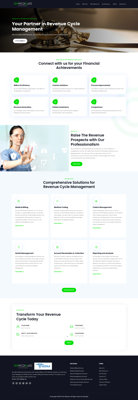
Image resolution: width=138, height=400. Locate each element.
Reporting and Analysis (103, 253)
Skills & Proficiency (22, 85)
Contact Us (122, 4)
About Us (102, 368)
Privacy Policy (103, 379)
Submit (69, 343)
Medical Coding (61, 207)
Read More (76, 164)
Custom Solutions (60, 85)
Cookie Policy (103, 385)
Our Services (102, 373)
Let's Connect (20, 41)
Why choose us (94, 4)
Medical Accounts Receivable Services (81, 379)
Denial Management (24, 253)
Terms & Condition (104, 382)
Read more (19, 225)
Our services (106, 4)
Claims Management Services (78, 373)
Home (78, 4)
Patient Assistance (60, 107)
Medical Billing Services (77, 368)
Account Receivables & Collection (64, 254)
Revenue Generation (22, 107)
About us (85, 4)
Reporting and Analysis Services (79, 382)
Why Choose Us (103, 371)
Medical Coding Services (77, 371)
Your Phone (79, 333)
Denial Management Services (78, 376)
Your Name (25, 325)
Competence (97, 107)
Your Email (79, 325)
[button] (67, 50)
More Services (69, 290)
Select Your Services (29, 333)
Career (115, 4)
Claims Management (102, 207)
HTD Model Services (76, 385)
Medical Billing (22, 207)
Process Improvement (100, 85)
